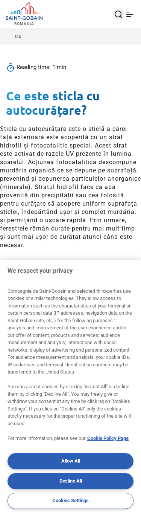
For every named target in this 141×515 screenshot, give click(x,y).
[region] (70, 387)
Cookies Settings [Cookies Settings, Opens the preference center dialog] (70, 500)
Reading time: (34, 67)
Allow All (70, 461)
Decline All (70, 481)
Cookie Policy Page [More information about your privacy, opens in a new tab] (108, 438)
